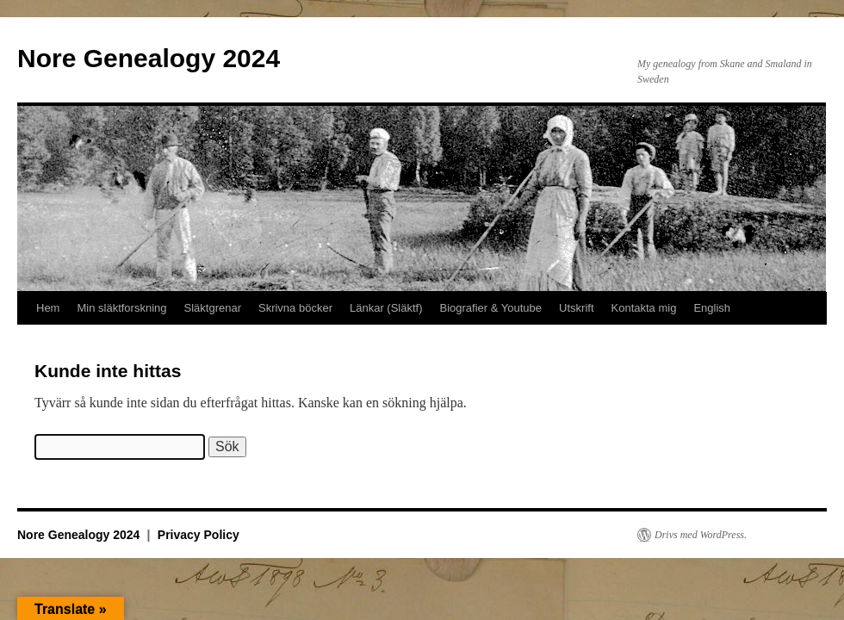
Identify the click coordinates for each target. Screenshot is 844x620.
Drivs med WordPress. (701, 535)
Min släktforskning (121, 307)
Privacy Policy (198, 535)
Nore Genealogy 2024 (148, 58)
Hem (47, 307)
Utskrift (576, 307)
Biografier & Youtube (491, 307)
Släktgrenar (212, 307)
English (711, 307)
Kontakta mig (644, 307)
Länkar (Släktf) (386, 307)
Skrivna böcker (295, 307)
